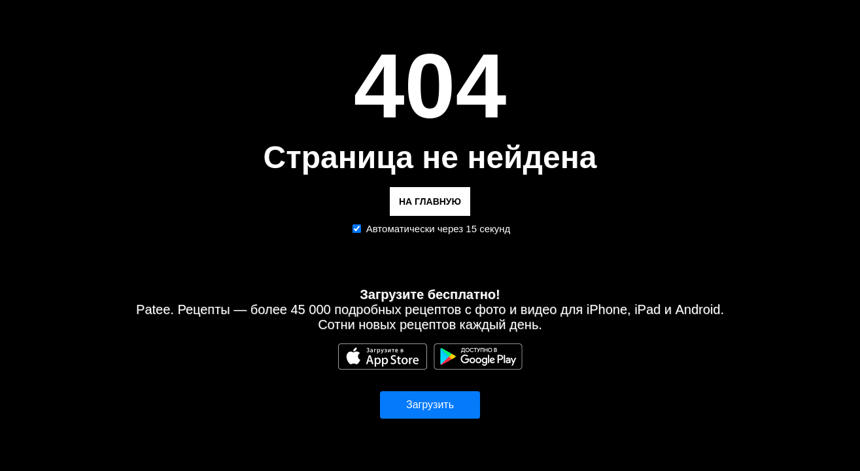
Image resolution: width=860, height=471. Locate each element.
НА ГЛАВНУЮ (430, 201)
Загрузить (430, 404)
